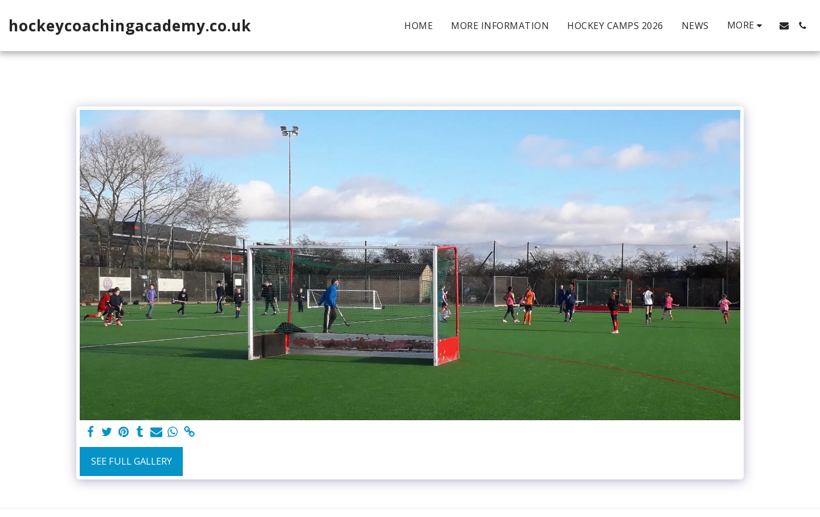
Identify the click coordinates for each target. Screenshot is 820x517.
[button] (784, 25)
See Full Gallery (131, 460)
